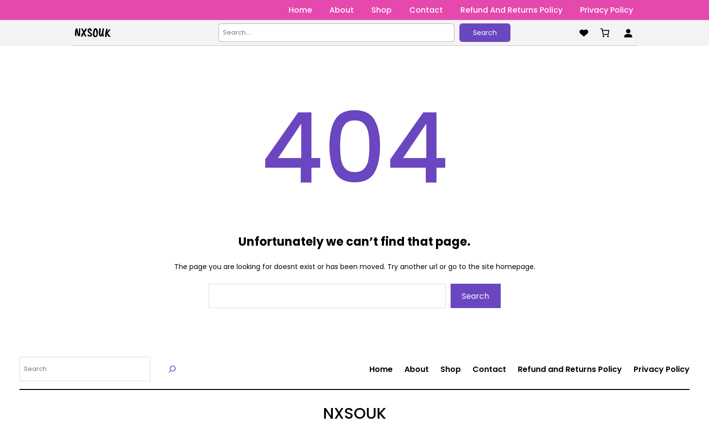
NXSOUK (92, 32)
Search (485, 33)
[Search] (172, 369)
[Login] (628, 32)
